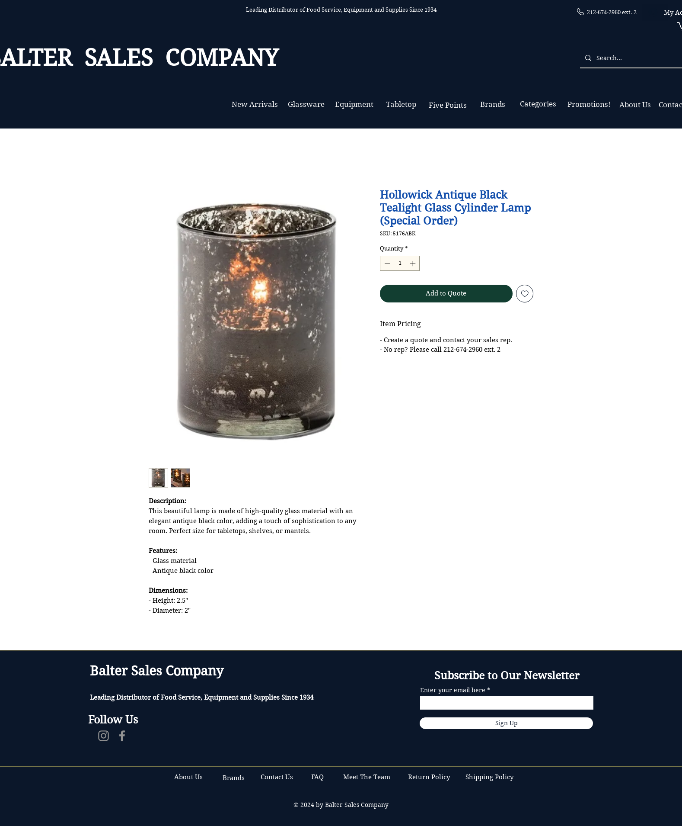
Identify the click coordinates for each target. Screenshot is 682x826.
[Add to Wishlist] (525, 293)
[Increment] (413, 263)
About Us (188, 777)
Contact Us (278, 777)
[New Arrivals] (254, 104)
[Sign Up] (506, 723)
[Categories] (538, 104)
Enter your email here (452, 690)
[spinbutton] (400, 263)
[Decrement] (386, 263)
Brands (234, 778)
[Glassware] (306, 104)
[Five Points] (448, 105)
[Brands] (493, 104)
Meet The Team (366, 777)
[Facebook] (122, 736)
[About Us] (634, 105)
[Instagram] (103, 736)
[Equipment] (354, 104)
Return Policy (430, 777)
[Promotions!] (588, 104)
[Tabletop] (401, 104)
